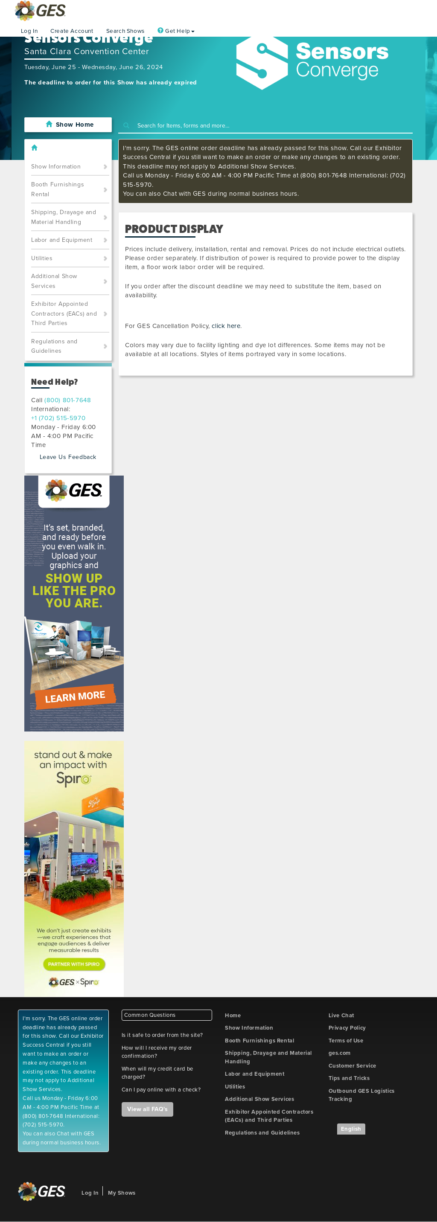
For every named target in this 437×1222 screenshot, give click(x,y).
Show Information (56, 166)
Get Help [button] (176, 31)
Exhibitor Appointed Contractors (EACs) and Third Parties (64, 313)
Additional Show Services (54, 281)
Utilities (41, 258)
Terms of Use (346, 1040)
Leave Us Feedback (68, 457)
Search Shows (125, 31)
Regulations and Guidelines (54, 346)
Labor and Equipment (61, 240)
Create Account (71, 31)
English (351, 1129)
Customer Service (353, 1065)
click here (226, 326)
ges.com (340, 1053)
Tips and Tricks (349, 1078)
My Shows (122, 1193)
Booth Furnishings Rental (57, 189)
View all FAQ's (147, 1109)
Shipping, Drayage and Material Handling (63, 217)
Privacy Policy (347, 1028)
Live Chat (341, 1015)
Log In (29, 31)
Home (233, 1015)
